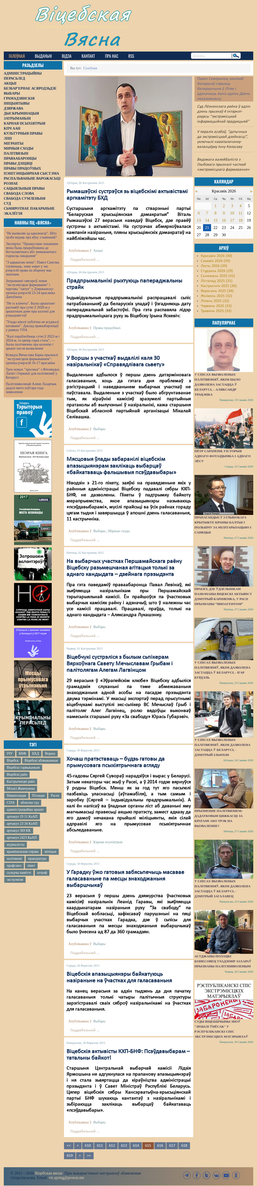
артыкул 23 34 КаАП (22, 823)
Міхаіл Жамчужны (21, 788)
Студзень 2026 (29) (217, 271)
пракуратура (37, 858)
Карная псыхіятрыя (107, 842)
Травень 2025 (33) (216, 311)
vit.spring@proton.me (66, 1177)
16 (224, 220)
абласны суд (30, 802)
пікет (31, 865)
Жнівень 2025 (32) (216, 296)
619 (70, 1156)
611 (100, 1146)
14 (207, 220)
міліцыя (50, 851)
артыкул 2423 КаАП (22, 837)
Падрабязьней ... (85, 260)
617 (172, 1146)
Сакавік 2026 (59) (215, 261)
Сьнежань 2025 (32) (218, 276)
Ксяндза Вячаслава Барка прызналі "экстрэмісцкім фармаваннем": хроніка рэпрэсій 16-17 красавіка (32, 359)
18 (240, 220)
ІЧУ (10, 753)
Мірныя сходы (119, 531)
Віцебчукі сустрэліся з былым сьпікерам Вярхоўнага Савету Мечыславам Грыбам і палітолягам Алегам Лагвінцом (120, 664)
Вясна (92, 38)
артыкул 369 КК (19, 830)
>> (89, 1156)
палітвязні (14, 858)
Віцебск (13, 760)
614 (136, 1146)
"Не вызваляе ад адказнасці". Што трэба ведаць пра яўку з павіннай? (31, 235)
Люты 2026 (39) (214, 266)
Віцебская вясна (48, 1173)
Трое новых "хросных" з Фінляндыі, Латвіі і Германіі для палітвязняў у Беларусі (33, 373)
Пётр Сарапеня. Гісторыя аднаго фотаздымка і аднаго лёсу (223, 456)
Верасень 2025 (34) (217, 291)
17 (232, 220)
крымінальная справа (22, 851)
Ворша (50, 753)
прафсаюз (14, 865)
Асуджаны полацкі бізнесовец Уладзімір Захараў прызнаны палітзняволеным (223, 961)
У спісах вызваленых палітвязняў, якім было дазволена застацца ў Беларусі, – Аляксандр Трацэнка (217, 384)
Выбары (99, 429)
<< (69, 1146)
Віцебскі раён (17, 774)
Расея (55, 795)
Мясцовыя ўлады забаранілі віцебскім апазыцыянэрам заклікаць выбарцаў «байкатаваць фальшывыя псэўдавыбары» (121, 466)
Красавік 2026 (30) (216, 256)
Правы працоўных (107, 328)
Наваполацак (16, 795)
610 (88, 1146)
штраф (42, 872)
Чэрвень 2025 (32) (216, 306)
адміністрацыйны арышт (25, 809)
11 (240, 213)
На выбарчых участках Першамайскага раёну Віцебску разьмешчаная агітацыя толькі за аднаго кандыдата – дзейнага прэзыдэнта (124, 568)
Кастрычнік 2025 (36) (219, 286)
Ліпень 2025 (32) (215, 301)
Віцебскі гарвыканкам (23, 767)
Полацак (38, 795)
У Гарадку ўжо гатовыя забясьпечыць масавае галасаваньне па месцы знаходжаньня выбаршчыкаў (125, 879)
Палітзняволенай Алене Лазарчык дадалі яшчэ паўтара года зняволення (31, 388)
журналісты (15, 844)
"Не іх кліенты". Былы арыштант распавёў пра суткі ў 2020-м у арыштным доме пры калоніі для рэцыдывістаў (30, 309)
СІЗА (11, 802)
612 (112, 1146)
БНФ (22, 753)
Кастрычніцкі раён (21, 781)
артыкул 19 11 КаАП (22, 816)
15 (215, 220)
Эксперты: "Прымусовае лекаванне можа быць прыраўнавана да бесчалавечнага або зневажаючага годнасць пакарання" (32, 250)
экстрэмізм (15, 879)
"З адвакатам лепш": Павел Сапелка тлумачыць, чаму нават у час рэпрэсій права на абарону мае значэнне (32, 268)
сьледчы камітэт (19, 872)
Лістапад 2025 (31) (216, 281)
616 (160, 1146)
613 (124, 1146)
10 (232, 213)
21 (207, 227)
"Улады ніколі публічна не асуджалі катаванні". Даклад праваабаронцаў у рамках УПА (32, 326)
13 (199, 220)
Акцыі (98, 250)
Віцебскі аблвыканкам (41, 760)
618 (184, 1146)
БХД (35, 753)
